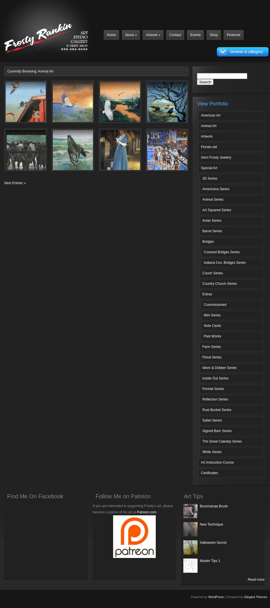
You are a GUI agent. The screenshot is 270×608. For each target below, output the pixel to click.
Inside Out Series (215, 378)
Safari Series (212, 420)
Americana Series (215, 189)
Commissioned (215, 305)
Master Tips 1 (210, 561)
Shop (214, 35)
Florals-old (209, 147)
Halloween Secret (213, 543)
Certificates (209, 473)
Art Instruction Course (217, 462)
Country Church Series (219, 284)
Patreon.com (146, 512)
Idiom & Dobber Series (219, 368)
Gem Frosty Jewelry (216, 157)
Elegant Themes (255, 597)
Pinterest (233, 35)
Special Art (209, 168)
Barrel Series (212, 231)
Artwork (153, 35)
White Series (212, 452)
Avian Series (211, 221)
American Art (211, 115)
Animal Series (212, 200)
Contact (175, 35)
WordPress (216, 597)
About (131, 35)
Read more (256, 580)
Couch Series (212, 273)
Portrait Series (213, 389)
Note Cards (212, 326)
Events (195, 35)
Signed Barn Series (217, 431)
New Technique (211, 524)
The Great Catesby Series (222, 441)
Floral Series (211, 357)
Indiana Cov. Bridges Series (225, 263)
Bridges (208, 242)
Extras (207, 294)
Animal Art (209, 126)
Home (111, 35)
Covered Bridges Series (222, 252)
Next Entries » (15, 183)
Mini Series (212, 315)
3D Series (209, 178)
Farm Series (211, 347)
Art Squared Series (216, 210)
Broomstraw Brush (214, 506)
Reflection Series (215, 399)
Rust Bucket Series (216, 410)
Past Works (212, 336)
